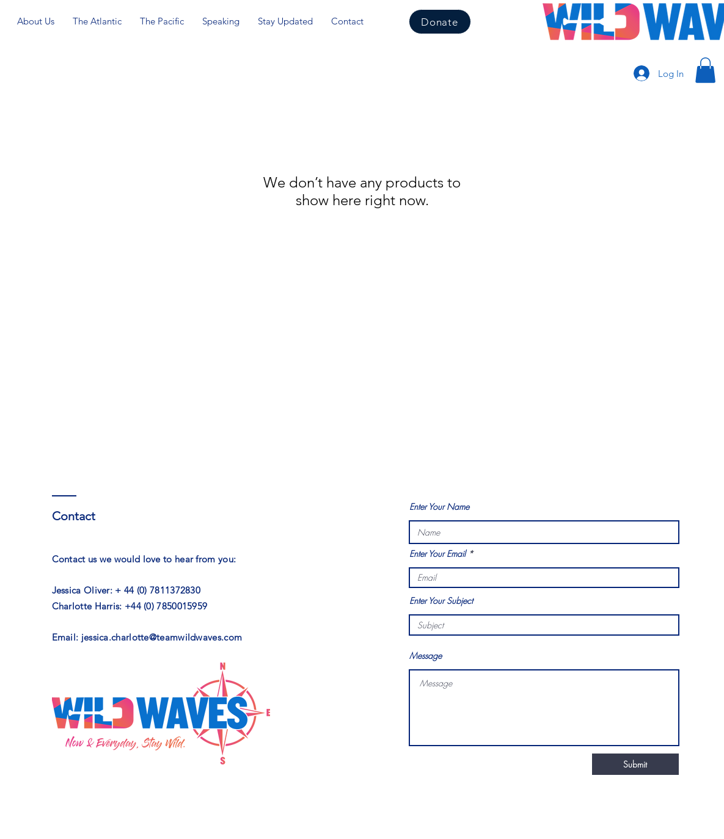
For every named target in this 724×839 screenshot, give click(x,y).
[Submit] (635, 764)
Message (425, 656)
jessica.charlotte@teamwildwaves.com (162, 637)
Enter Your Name (439, 507)
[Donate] (440, 21)
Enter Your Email (437, 554)
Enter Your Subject (441, 601)
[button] (705, 70)
